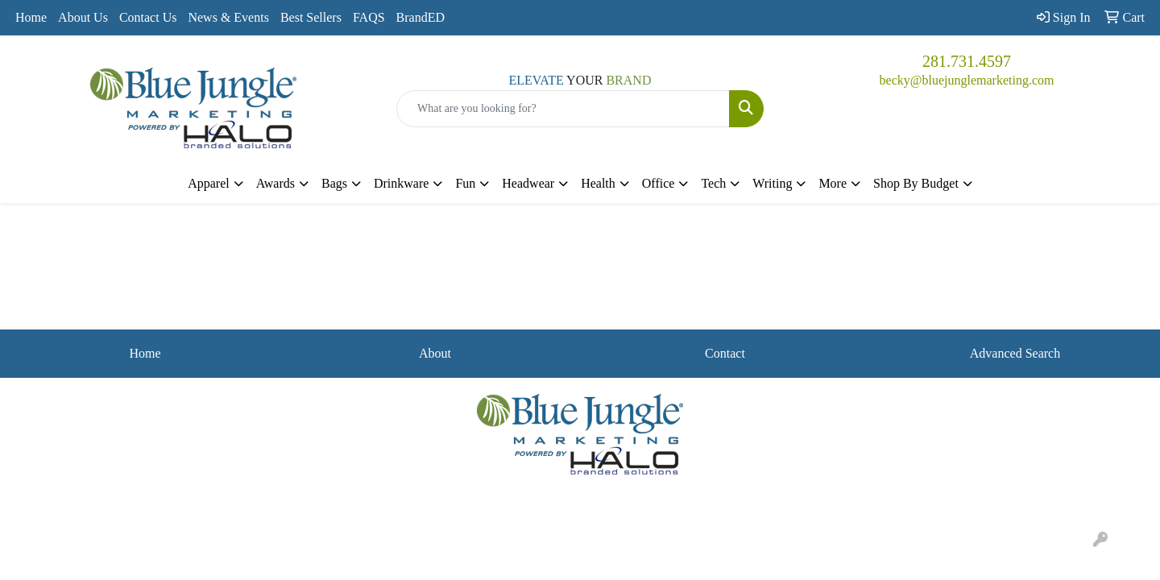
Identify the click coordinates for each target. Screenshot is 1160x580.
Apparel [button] (209, 183)
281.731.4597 (966, 61)
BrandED (420, 17)
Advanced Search (1015, 353)
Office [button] (658, 183)
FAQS (369, 17)
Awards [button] (275, 183)
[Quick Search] (563, 108)
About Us (83, 17)
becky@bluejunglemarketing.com (967, 80)
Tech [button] (713, 183)
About (435, 353)
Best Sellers (311, 17)
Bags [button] (334, 183)
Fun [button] (465, 183)
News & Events (228, 17)
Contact (725, 353)
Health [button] (598, 183)
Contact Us (148, 17)
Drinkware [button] (401, 183)
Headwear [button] (528, 183)
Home (31, 17)
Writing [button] (772, 183)
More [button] (832, 183)
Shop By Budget (916, 183)
